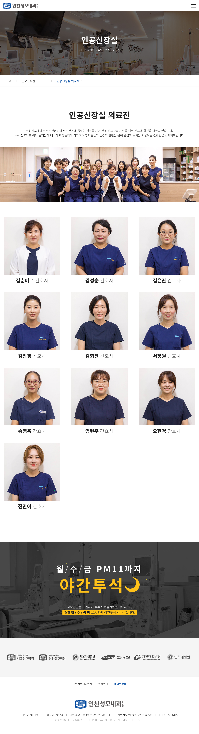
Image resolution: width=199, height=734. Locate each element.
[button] (193, 6)
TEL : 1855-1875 (168, 715)
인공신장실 (35, 81)
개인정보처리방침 (82, 684)
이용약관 (103, 684)
